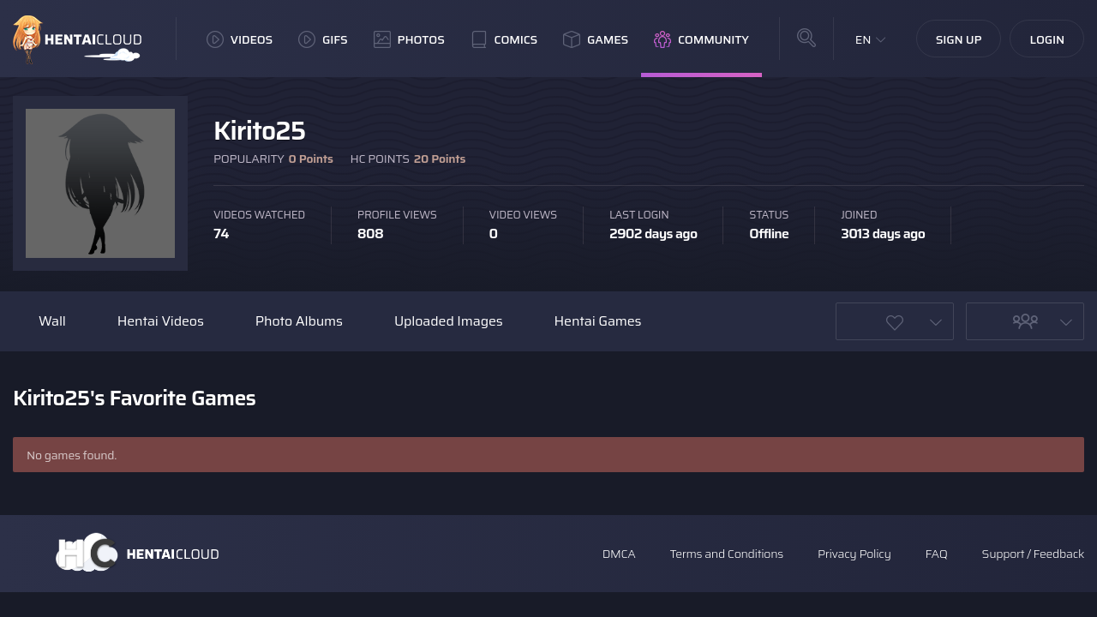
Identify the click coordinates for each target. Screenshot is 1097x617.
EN (863, 39)
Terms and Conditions (725, 553)
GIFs (323, 39)
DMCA (619, 553)
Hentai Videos (160, 321)
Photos (409, 39)
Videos (240, 39)
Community (701, 39)
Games (595, 39)
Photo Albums (299, 321)
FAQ (937, 553)
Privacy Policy (854, 553)
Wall (52, 321)
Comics (504, 39)
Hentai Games (598, 321)
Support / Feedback (1033, 553)
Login (1046, 39)
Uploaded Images (448, 321)
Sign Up (959, 39)
